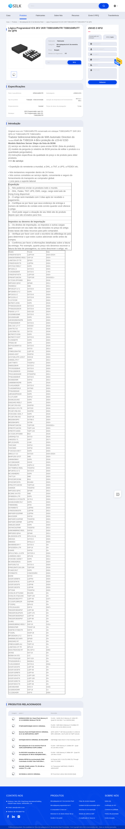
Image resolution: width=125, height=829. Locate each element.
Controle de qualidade (111, 809)
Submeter (102, 82)
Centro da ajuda (110, 818)
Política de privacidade (112, 814)
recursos (75, 15)
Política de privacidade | (15, 827)
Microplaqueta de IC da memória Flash (32, 22)
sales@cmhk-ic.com (16, 807)
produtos (23, 15)
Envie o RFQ (93, 15)
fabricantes (40, 15)
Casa (8, 15)
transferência (113, 15)
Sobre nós (58, 15)
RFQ (74, 62)
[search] (104, 6)
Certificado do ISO (110, 805)
